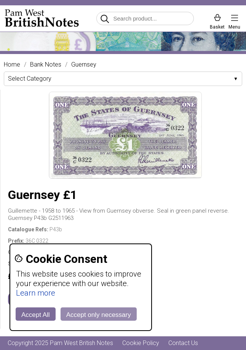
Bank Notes (45, 65)
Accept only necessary (98, 314)
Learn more (35, 293)
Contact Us (183, 343)
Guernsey (83, 65)
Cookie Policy (140, 343)
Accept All (35, 314)
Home (12, 65)
